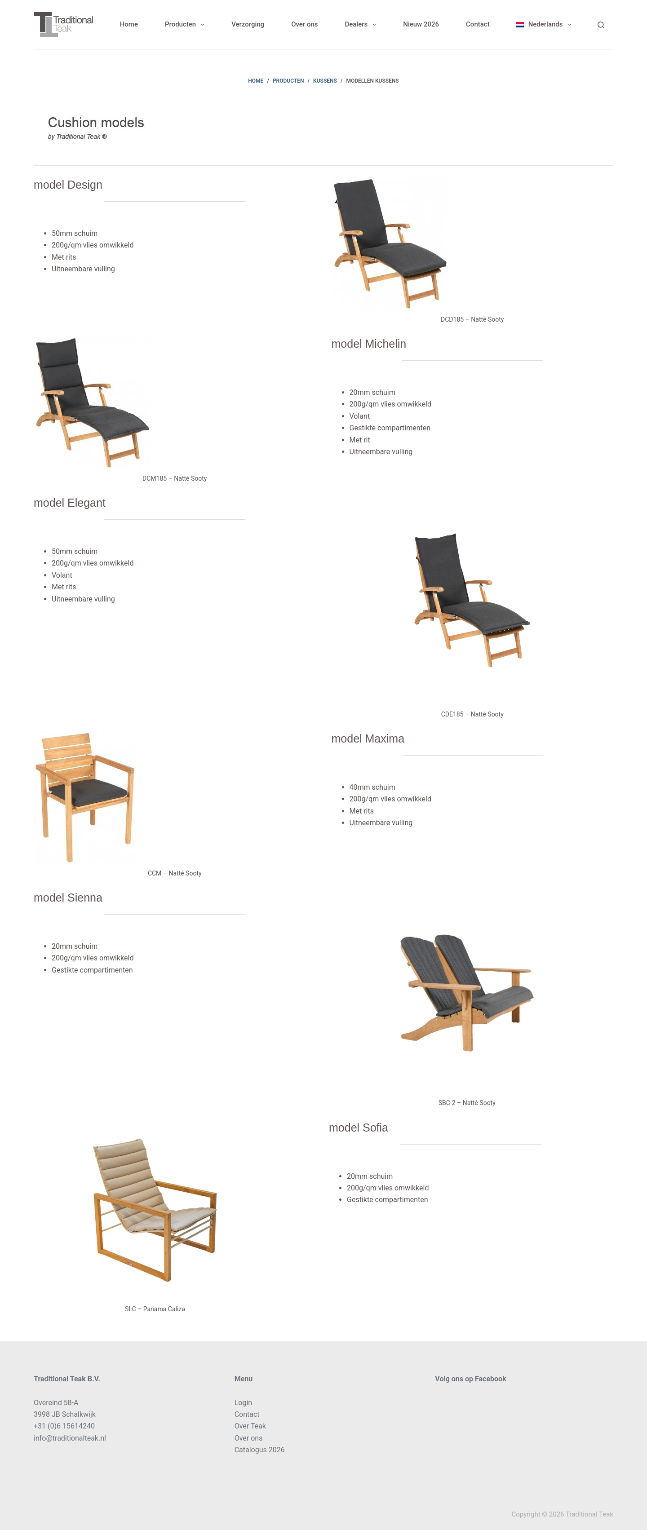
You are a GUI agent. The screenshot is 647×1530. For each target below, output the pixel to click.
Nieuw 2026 (421, 24)
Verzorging (247, 24)
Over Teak (250, 1426)
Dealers (362, 24)
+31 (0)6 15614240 (64, 1426)
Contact (478, 24)
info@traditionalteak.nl (70, 1438)
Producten (186, 24)
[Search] (601, 25)
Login (243, 1402)
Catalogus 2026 (260, 1450)
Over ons (304, 24)
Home (129, 24)
